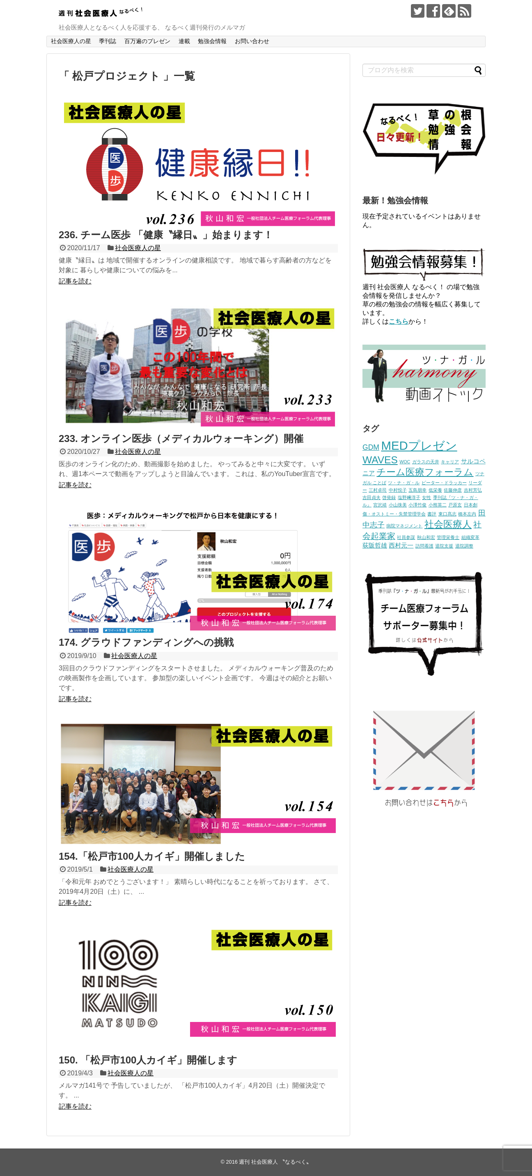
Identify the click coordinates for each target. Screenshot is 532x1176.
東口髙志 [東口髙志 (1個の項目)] (447, 513)
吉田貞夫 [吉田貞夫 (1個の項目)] (371, 497)
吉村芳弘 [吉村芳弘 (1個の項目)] (473, 490)
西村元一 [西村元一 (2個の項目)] (401, 545)
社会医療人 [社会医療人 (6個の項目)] (448, 524)
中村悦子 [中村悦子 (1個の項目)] (398, 490)
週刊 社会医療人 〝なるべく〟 (275, 1162)
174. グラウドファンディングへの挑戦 (146, 642)
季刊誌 (107, 41)
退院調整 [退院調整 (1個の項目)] (464, 545)
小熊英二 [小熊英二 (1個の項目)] (438, 504)
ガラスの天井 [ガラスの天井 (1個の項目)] (425, 461)
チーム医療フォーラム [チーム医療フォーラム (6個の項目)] (424, 472)
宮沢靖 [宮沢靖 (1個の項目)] (380, 504)
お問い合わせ (252, 41)
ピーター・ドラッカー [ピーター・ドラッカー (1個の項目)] (444, 482)
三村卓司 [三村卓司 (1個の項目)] (378, 490)
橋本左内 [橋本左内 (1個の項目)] (467, 513)
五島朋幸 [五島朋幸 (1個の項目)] (417, 490)
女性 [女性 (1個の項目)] (426, 497)
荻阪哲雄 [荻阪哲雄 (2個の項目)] (374, 545)
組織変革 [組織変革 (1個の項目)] (470, 537)
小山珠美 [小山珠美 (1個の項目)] (398, 504)
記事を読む (75, 281)
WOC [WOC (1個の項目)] (404, 461)
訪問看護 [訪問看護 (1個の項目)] (424, 545)
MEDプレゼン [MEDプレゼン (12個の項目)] (419, 445)
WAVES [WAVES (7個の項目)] (380, 459)
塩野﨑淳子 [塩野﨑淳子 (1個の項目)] (409, 497)
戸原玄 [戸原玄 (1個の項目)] (455, 504)
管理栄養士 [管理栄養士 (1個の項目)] (448, 537)
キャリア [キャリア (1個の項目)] (450, 461)
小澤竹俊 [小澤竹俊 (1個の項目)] (417, 504)
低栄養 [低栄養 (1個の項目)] (435, 490)
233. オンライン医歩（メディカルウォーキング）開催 (181, 438)
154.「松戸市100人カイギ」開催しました (152, 856)
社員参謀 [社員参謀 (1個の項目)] (406, 537)
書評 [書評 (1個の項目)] (431, 513)
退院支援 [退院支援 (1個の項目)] (444, 545)
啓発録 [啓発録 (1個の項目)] (389, 497)
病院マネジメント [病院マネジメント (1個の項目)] (404, 525)
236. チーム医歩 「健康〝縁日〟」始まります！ (166, 234)
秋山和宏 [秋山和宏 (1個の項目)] (426, 537)
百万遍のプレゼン (147, 41)
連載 (184, 41)
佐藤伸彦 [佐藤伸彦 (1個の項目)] (453, 490)
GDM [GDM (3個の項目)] (370, 447)
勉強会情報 (212, 41)
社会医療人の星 (71, 41)
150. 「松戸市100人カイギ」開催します (148, 1060)
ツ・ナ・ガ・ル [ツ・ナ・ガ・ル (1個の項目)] (404, 482)
